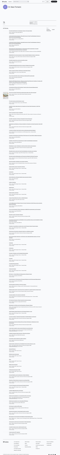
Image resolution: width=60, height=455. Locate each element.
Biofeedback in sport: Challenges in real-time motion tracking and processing (22, 145)
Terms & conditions (50, 441)
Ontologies (11, 242)
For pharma (16, 446)
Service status (38, 441)
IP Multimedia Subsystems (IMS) (14, 369)
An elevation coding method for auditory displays (17, 338)
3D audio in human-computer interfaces (16, 214)
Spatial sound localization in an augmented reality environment (20, 395)
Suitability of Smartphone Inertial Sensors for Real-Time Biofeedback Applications (23, 140)
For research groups (17, 448)
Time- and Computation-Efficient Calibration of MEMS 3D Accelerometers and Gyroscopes (24, 208)
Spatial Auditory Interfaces (13, 192)
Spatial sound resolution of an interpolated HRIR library (18, 400)
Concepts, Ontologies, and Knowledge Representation (18, 252)
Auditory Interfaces (12, 181)
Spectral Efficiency (12, 348)
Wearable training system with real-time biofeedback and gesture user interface (23, 150)
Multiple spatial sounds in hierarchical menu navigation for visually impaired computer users (25, 289)
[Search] (29, 1)
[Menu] (42, 1)
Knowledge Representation (14, 263)
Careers (26, 444)
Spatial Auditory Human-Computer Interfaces (17, 166)
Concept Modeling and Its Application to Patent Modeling (19, 374)
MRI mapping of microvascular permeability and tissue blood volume (21, 416)
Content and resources (40, 444)
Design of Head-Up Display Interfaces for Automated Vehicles (19, 70)
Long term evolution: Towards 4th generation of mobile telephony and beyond (22, 316)
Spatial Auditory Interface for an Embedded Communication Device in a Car (22, 343)
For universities (16, 444)
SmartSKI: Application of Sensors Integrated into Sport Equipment (20, 118)
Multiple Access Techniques (14, 353)
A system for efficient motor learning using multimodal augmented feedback (22, 129)
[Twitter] (51, 454)
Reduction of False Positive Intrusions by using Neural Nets (19, 379)
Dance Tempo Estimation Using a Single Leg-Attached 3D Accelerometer (21, 75)
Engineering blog (28, 446)
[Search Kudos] (21, 1)
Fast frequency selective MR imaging (15, 405)
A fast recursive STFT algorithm (14, 431)
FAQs (37, 446)
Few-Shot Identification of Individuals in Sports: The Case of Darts (20, 30)
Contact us (38, 448)
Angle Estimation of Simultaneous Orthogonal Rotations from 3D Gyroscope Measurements (25, 278)
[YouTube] (55, 454)
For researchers (16, 441)
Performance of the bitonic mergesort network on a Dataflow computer (21, 230)
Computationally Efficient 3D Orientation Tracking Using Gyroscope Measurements (23, 86)
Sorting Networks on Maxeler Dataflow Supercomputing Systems (20, 176)
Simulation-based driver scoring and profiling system (18, 59)
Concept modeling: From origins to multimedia (17, 294)
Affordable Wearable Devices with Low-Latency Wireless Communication (21, 64)
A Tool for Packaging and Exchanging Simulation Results (19, 384)
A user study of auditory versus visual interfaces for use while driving (21, 327)
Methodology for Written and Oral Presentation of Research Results (20, 304)
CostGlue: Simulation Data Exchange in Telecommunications (19, 332)
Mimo (10, 358)
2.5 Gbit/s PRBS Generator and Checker (16, 390)
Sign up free (53, 1)
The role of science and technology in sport (16, 100)
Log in (47, 1)
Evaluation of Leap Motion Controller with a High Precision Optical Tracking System (23, 225)
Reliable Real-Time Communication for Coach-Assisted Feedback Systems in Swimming (24, 54)
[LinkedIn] (53, 454)
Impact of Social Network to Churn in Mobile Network (18, 197)
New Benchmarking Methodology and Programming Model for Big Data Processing (23, 155)
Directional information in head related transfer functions (19, 410)
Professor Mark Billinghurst (13, 330)
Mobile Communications (13, 364)
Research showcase (17, 449)
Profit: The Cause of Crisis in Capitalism (16, 112)
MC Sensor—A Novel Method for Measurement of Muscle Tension (20, 273)
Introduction (11, 171)
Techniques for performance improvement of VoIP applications (20, 421)
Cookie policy (49, 444)
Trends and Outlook (12, 268)
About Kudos (27, 441)
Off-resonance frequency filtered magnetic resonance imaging (20, 299)
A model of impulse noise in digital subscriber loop (17, 426)
